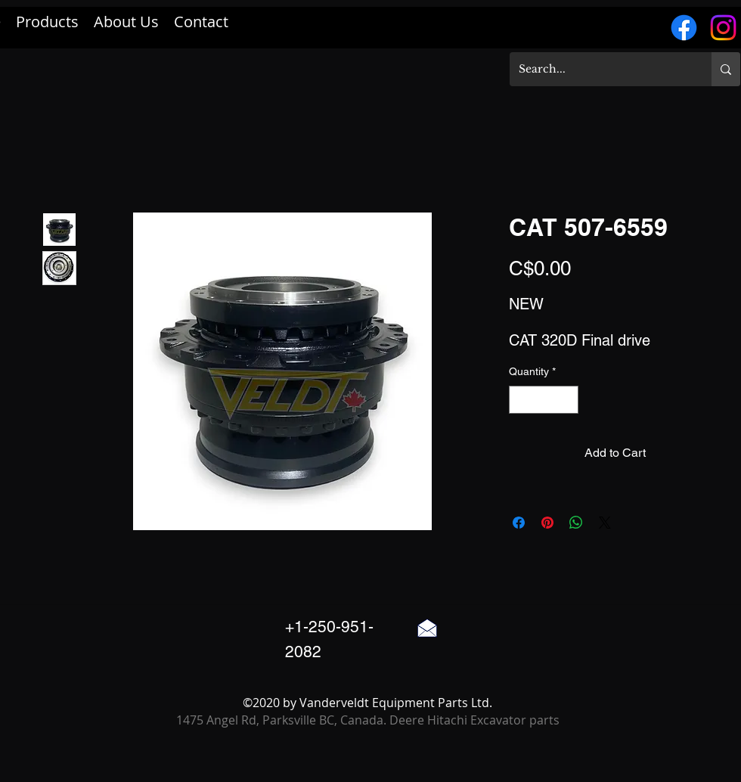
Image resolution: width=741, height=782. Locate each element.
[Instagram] (723, 28)
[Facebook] (684, 28)
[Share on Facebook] (519, 523)
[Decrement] (520, 399)
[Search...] (599, 69)
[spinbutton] (543, 399)
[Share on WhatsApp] (576, 523)
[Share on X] (605, 523)
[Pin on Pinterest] (547, 523)
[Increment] (566, 399)
